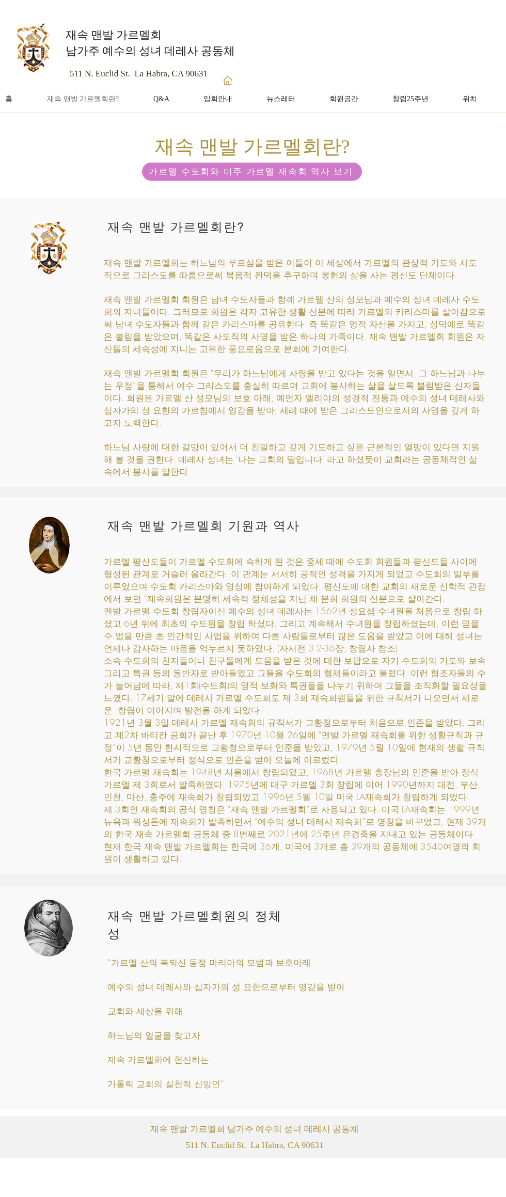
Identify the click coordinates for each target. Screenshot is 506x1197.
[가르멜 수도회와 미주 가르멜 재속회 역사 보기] (252, 172)
